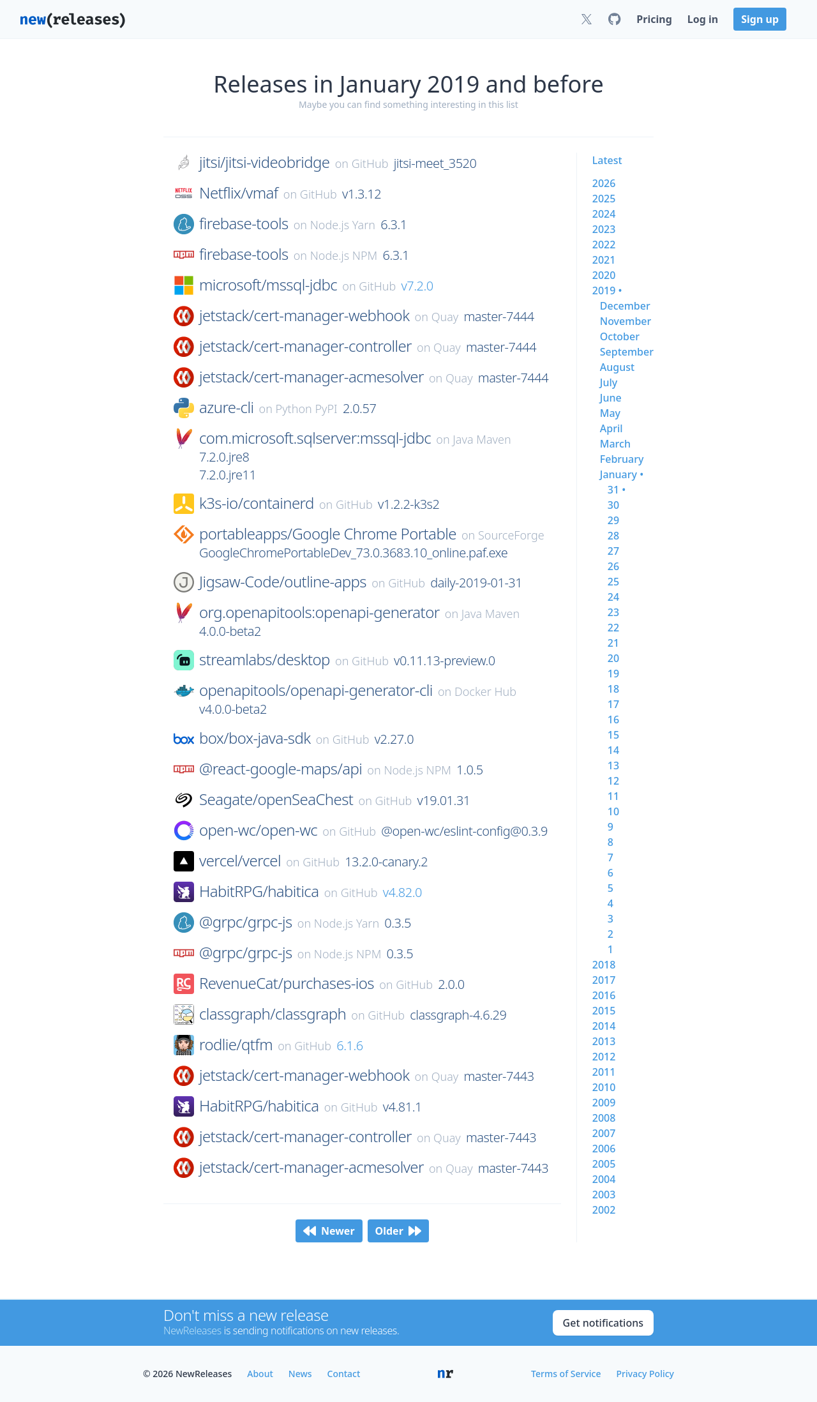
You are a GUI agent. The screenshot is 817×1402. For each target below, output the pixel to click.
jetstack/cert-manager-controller (305, 346)
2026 (604, 183)
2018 (604, 965)
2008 (604, 1118)
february (622, 459)
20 (613, 658)
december (625, 306)
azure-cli (226, 407)
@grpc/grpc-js (245, 921)
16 (613, 719)
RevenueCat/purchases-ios (286, 983)
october (620, 336)
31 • (617, 490)
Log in (702, 19)
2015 (604, 1011)
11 (613, 796)
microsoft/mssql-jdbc (268, 284)
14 (613, 750)
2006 (604, 1149)
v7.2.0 (417, 285)
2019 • (607, 290)
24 (613, 597)
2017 (604, 980)
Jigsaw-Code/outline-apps (282, 581)
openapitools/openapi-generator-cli (316, 690)
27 (613, 551)
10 (613, 811)
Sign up (760, 19)
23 (613, 612)
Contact (344, 1374)
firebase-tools (244, 223)
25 (613, 582)
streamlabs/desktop (264, 659)
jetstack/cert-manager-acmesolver (311, 376)
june (611, 398)
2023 (604, 229)
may (610, 413)
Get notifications (603, 1323)
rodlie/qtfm (236, 1044)
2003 (604, 1194)
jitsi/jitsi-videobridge (264, 162)
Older (398, 1231)
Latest (607, 160)
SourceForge (511, 535)
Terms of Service (566, 1374)
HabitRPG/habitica (259, 891)
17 (613, 704)
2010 (604, 1087)
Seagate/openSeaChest (276, 799)
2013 (604, 1041)
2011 (604, 1072)
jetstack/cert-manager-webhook (304, 315)
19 (613, 674)
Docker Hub (485, 691)
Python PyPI (307, 408)
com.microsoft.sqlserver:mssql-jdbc (315, 438)
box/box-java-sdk (255, 738)
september (627, 352)
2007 (604, 1133)
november (626, 321)
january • (621, 474)
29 (613, 520)
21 (613, 643)
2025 (604, 199)
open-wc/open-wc (258, 830)
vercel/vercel (240, 860)
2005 (604, 1164)
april (611, 428)
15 (613, 735)
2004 (604, 1179)
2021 (604, 260)
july (608, 382)
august (617, 367)
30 (613, 505)
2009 (604, 1103)
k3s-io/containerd (256, 503)
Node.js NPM (344, 255)
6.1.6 (349, 1045)
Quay (445, 316)
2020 (604, 275)
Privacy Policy (645, 1374)
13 (613, 765)
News (300, 1374)
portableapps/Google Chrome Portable (327, 533)
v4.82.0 (402, 892)
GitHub (370, 163)
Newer (329, 1231)
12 (613, 781)
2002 (604, 1210)
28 (613, 536)
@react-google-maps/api (280, 768)
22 (613, 628)
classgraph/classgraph (272, 1013)
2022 (604, 244)
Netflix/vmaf (238, 192)
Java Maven (482, 439)
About (260, 1374)
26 (613, 566)
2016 (604, 995)
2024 (604, 214)
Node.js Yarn (342, 224)
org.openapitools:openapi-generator (319, 612)
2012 (604, 1057)
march (615, 444)
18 (613, 689)
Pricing (653, 19)
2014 (604, 1026)
